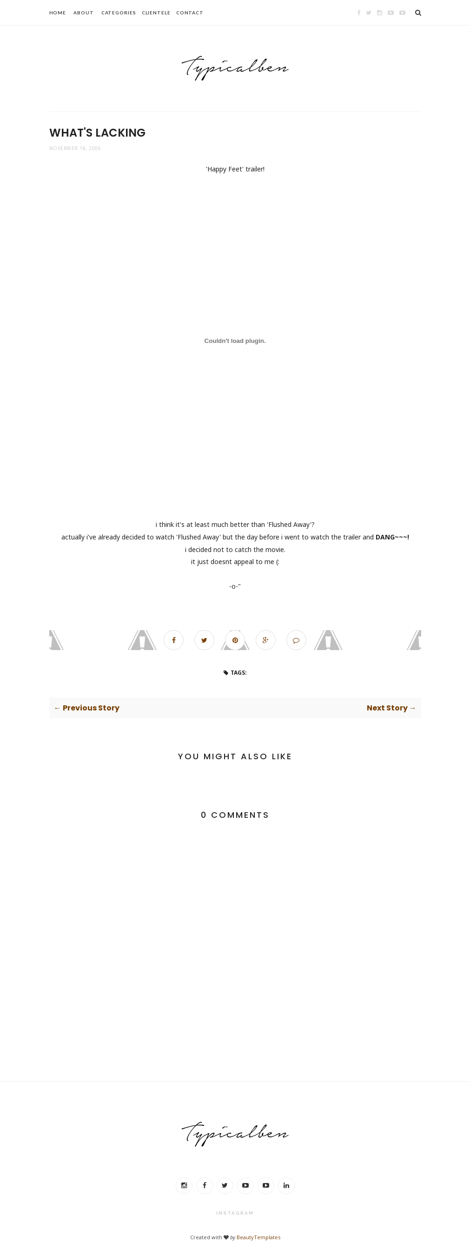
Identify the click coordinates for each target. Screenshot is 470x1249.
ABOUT (83, 12)
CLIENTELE (156, 12)
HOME (57, 12)
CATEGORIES (118, 12)
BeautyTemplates (258, 1237)
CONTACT (190, 12)
